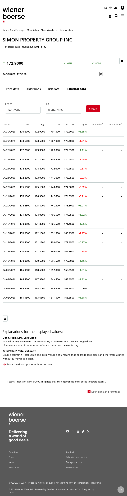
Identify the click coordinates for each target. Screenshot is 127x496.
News (11, 462)
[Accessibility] (122, 8)
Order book (33, 89)
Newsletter (14, 467)
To (47, 104)
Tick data (53, 89)
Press (11, 457)
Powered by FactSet (44, 489)
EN (115, 7)
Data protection (74, 462)
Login (110, 16)
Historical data (76, 89)
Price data (12, 89)
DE (105, 7)
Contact (70, 452)
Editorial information (76, 457)
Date (5, 124)
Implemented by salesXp (68, 489)
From (8, 104)
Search (93, 109)
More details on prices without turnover (30, 364)
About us (13, 452)
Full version (72, 467)
